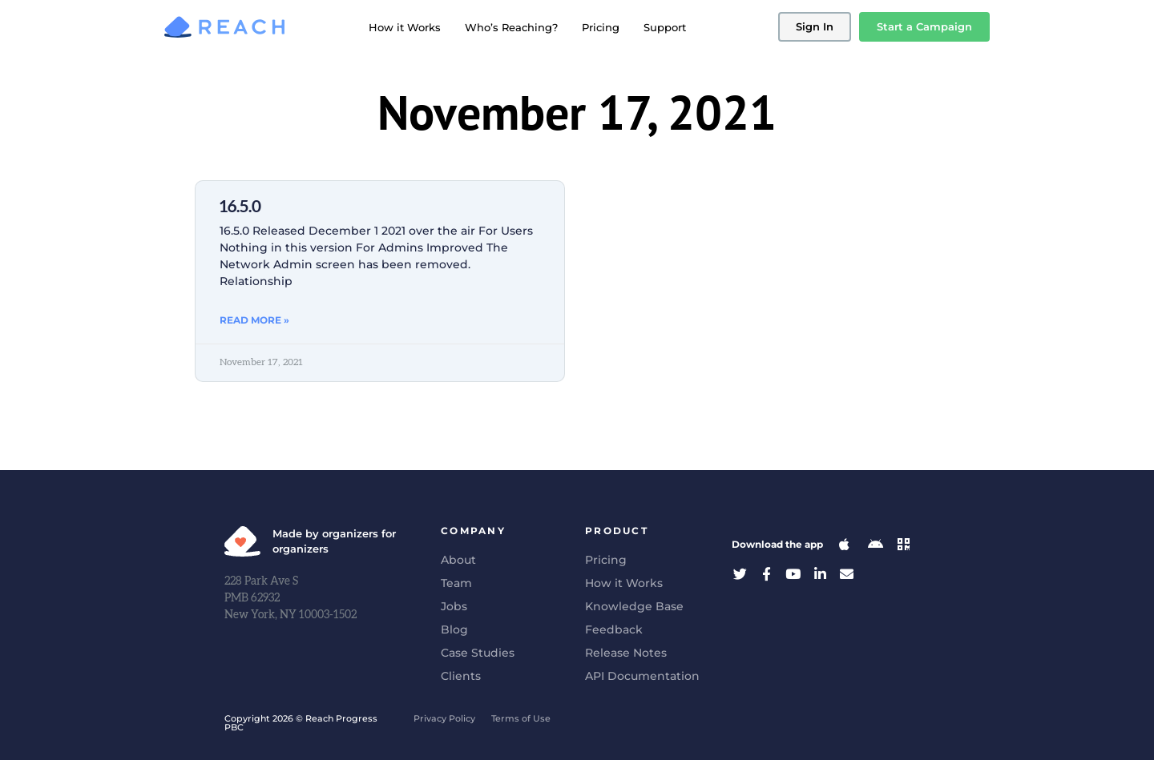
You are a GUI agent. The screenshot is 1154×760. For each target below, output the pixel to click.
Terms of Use (521, 718)
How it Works (405, 27)
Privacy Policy (444, 718)
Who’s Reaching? (511, 27)
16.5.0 (240, 207)
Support (665, 27)
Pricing (600, 27)
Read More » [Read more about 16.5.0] (254, 320)
